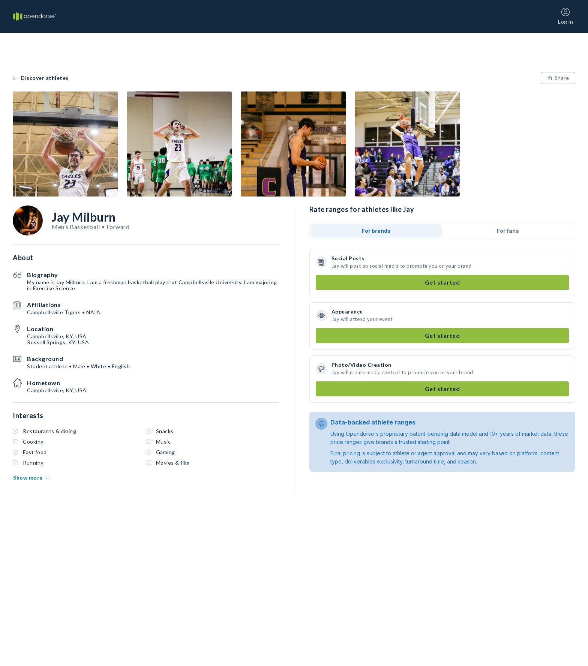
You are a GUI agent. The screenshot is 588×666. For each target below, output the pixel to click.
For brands (376, 231)
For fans (508, 231)
